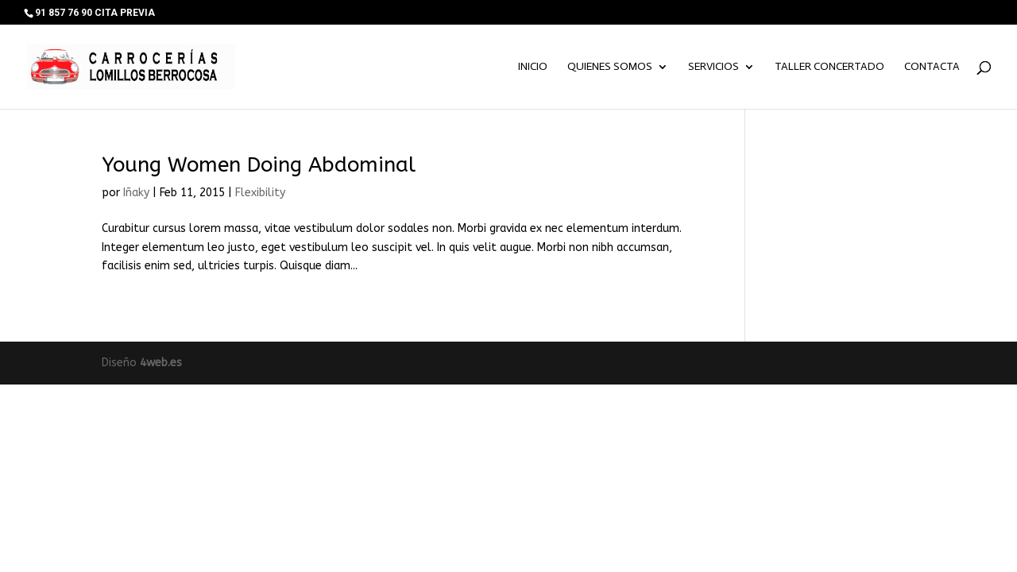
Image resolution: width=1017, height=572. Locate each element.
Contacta (932, 67)
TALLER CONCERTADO (829, 67)
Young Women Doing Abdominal (259, 165)
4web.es (161, 362)
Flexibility (260, 192)
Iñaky (136, 192)
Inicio (532, 67)
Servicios (713, 67)
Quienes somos (609, 67)
